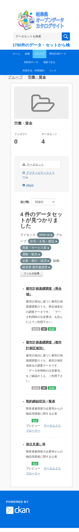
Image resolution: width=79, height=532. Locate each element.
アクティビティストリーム (38, 174)
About (28, 185)
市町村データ (31, 62)
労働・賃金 (37, 77)
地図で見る (49, 62)
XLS (35, 420)
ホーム (16, 53)
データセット (33, 164)
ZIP (44, 329)
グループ (39, 53)
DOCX (36, 329)
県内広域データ (57, 53)
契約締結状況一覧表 (40, 401)
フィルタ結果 (32, 273)
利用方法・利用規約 (33, 70)
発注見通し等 (35, 444)
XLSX (51, 329)
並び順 (24, 202)
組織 (27, 53)
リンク (53, 70)
